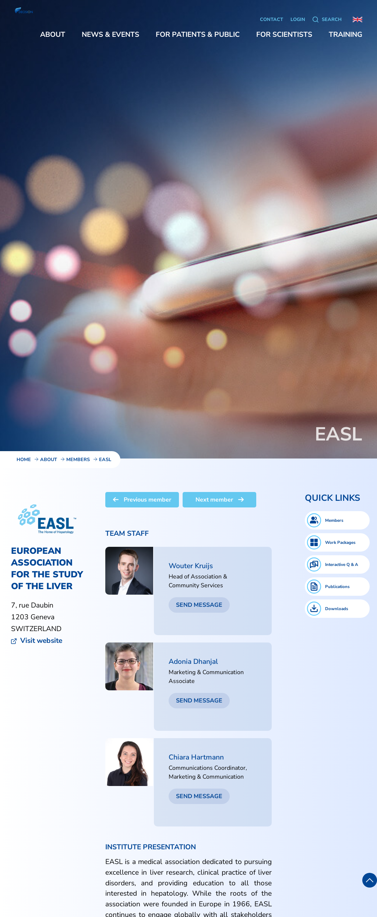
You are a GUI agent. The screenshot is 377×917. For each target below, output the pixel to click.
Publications (337, 587)
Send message (199, 605)
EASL (105, 460)
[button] (53, 34)
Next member (219, 500)
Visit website (41, 640)
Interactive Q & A (341, 564)
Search (332, 19)
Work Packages (340, 542)
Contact (271, 19)
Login (297, 19)
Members (334, 520)
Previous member (142, 500)
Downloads (336, 609)
